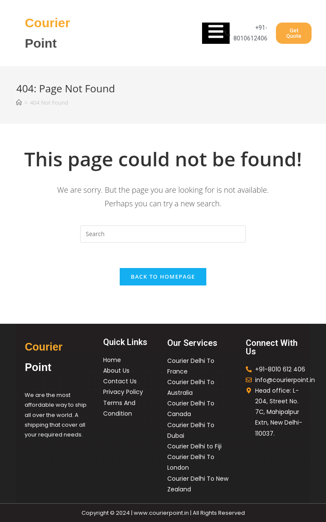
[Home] (19, 102)
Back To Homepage (163, 276)
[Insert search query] (163, 233)
